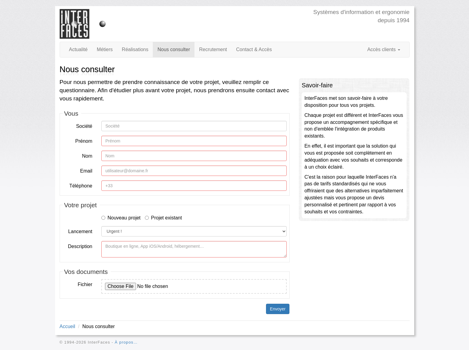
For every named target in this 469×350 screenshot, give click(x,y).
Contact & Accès (254, 49)
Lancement (80, 231)
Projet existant (163, 217)
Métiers (105, 49)
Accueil (67, 326)
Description (80, 246)
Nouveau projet (121, 217)
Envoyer (277, 308)
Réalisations (135, 49)
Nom (87, 156)
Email (86, 170)
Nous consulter (173, 49)
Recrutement (213, 49)
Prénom (83, 141)
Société (84, 126)
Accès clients (383, 49)
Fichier (85, 284)
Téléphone (81, 185)
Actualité (78, 49)
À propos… (126, 342)
